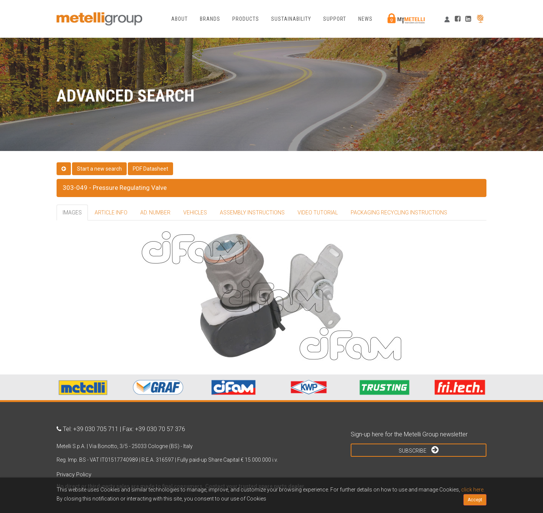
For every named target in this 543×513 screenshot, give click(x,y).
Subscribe (419, 449)
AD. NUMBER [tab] (155, 213)
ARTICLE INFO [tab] (111, 213)
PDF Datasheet (150, 169)
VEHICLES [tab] (195, 213)
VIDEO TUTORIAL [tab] (318, 213)
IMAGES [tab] (72, 213)
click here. (473, 490)
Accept (475, 499)
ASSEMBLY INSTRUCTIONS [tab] (252, 213)
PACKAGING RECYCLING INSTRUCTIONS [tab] (399, 213)
